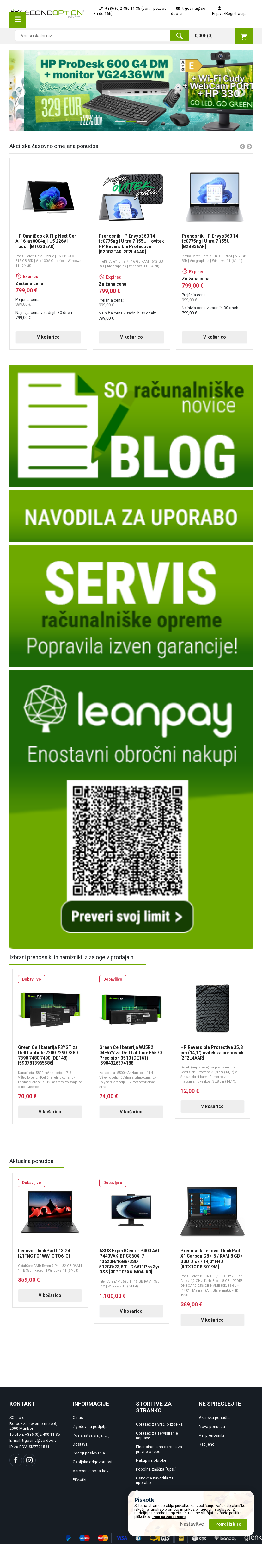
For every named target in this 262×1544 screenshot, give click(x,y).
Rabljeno (207, 1455)
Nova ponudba (212, 1437)
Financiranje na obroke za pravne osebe (159, 1460)
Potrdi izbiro (228, 1524)
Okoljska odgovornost (93, 1473)
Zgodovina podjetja (90, 1437)
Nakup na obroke (151, 1471)
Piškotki (79, 1490)
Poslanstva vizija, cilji (92, 1446)
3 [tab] (140, 124)
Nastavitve (192, 1524)
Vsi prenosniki (211, 1446)
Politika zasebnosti (169, 1517)
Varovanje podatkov (90, 1481)
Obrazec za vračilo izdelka (159, 1435)
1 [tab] (118, 124)
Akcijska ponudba (215, 1428)
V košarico (35, 342)
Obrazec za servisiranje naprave (157, 1446)
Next (238, 90)
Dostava (80, 1455)
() (224, 36)
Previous (18, 90)
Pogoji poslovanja (89, 1464)
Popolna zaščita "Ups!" (156, 1480)
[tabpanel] (131, 90)
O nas (78, 1428)
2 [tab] (129, 124)
